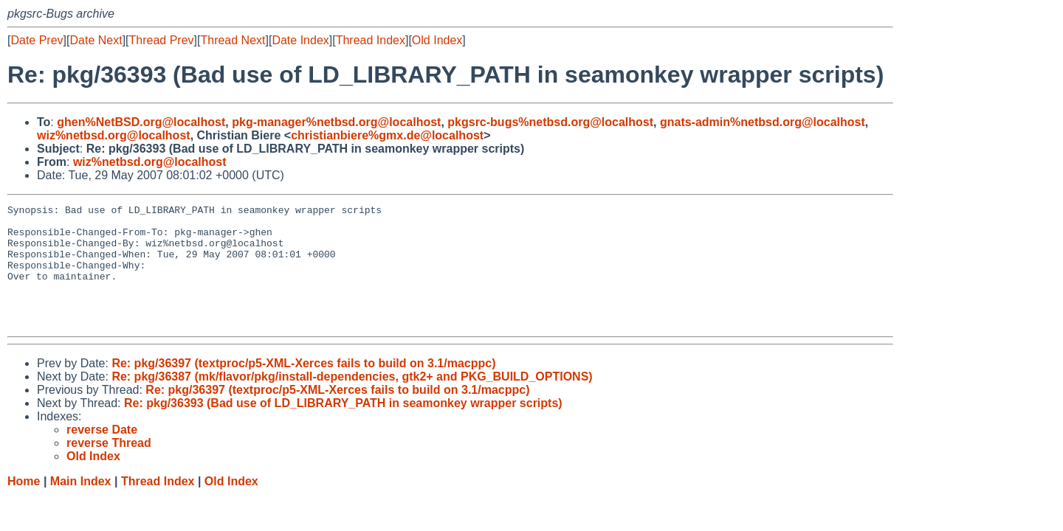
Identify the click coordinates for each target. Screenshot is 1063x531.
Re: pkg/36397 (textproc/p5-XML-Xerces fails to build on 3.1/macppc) (303, 387)
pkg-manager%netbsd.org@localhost (336, 122)
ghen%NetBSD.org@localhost (141, 122)
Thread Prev (161, 40)
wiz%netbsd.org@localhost (113, 135)
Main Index (80, 505)
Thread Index (370, 40)
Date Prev (36, 40)
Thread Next (232, 40)
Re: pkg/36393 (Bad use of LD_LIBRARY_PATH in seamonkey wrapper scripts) (343, 427)
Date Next (95, 40)
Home (23, 505)
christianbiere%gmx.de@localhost (387, 135)
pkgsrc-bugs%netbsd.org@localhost (550, 122)
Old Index (437, 40)
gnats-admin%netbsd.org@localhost (762, 122)
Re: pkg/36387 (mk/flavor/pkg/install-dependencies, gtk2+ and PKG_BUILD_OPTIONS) (351, 401)
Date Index (300, 40)
